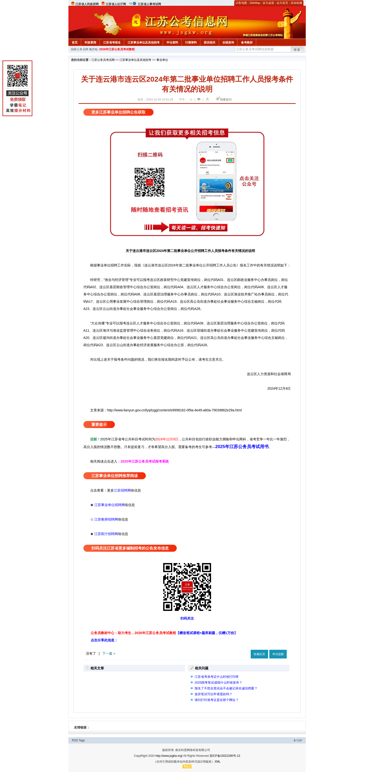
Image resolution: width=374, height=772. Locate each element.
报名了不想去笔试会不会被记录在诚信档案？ (226, 688)
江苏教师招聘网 (106, 519)
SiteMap (254, 3)
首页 (75, 42)
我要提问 (226, 99)
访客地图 (241, 3)
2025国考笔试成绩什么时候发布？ (218, 682)
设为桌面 (268, 3)
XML (217, 761)
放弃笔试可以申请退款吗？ (213, 694)
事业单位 (162, 60)
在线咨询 (228, 42)
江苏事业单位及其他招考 (144, 42)
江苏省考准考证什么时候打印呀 (217, 677)
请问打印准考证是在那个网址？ (217, 700)
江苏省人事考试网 (149, 4)
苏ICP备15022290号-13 (225, 756)
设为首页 (282, 3)
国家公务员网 (79, 49)
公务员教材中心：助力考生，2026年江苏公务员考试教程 (164, 633)
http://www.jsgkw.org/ (169, 756)
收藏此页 (259, 654)
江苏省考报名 (112, 42)
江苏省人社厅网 (116, 4)
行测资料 (191, 42)
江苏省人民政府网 (87, 4)
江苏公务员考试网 (103, 60)
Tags (82, 740)
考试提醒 (278, 654)
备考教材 (247, 42)
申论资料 (172, 42)
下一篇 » (108, 653)
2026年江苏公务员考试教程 (117, 49)
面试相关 (209, 42)
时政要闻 (90, 42)
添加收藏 (296, 3)
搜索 (297, 49)
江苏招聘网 (122, 490)
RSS (75, 740)
